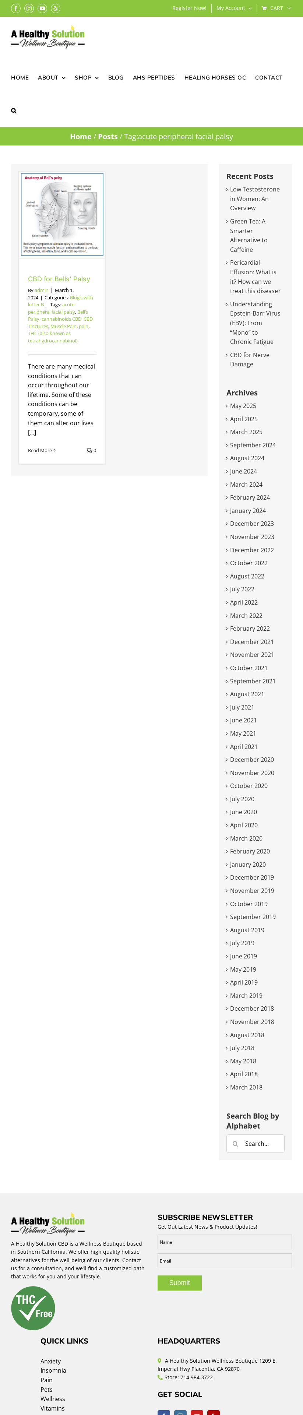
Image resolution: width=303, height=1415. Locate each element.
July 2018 (242, 1048)
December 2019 (252, 877)
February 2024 (250, 497)
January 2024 (248, 511)
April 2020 (244, 825)
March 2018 (246, 1087)
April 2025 (244, 419)
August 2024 (247, 458)
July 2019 (242, 943)
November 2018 (252, 1022)
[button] (14, 110)
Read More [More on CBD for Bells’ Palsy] (40, 450)
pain (83, 326)
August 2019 (247, 930)
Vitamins (52, 1408)
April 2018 (244, 1074)
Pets (46, 1390)
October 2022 (249, 563)
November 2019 (252, 891)
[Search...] (255, 1143)
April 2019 (244, 982)
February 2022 (250, 628)
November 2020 (252, 773)
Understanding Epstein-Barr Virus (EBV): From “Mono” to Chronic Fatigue (255, 323)
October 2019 (249, 904)
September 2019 (253, 917)
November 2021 (252, 655)
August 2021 (247, 694)
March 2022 (246, 616)
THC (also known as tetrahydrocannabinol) (53, 337)
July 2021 (242, 707)
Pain (46, 1380)
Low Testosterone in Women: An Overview (255, 198)
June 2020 (243, 812)
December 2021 (252, 642)
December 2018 (252, 1008)
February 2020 (250, 851)
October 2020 (249, 786)
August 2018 (247, 1035)
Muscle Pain (63, 326)
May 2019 (243, 969)
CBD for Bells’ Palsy (59, 279)
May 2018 (243, 1061)
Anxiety (50, 1361)
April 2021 (244, 747)
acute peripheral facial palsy (51, 308)
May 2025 (243, 406)
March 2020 (246, 838)
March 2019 (246, 996)
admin (42, 290)
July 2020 (242, 799)
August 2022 (247, 576)
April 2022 (244, 602)
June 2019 (243, 956)
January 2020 (248, 864)
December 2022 (252, 550)
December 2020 (252, 760)
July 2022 (242, 589)
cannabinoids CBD (61, 319)
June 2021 (243, 720)
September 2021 (253, 681)
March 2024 (246, 485)
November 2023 (252, 537)
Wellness (52, 1399)
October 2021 (249, 668)
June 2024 (243, 471)
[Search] (235, 1143)
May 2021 (243, 733)
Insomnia (53, 1370)
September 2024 (253, 445)
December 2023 (252, 524)
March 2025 (246, 432)
